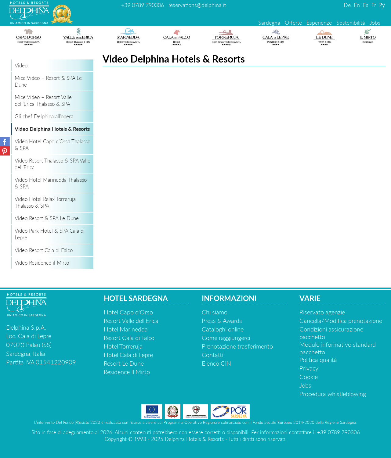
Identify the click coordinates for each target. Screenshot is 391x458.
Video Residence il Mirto (42, 262)
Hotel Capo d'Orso (128, 312)
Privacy (308, 368)
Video (21, 65)
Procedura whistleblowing (332, 393)
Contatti (212, 354)
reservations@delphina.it (197, 5)
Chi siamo (214, 312)
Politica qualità (318, 359)
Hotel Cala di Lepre (128, 354)
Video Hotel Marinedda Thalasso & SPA (51, 183)
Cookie (308, 376)
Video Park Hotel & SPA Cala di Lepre (50, 234)
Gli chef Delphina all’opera (44, 116)
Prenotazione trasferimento (237, 346)
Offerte (293, 22)
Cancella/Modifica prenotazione (340, 320)
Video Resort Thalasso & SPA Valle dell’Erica (52, 163)
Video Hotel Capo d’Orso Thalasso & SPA (52, 144)
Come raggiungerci (226, 337)
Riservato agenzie (322, 312)
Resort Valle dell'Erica (131, 320)
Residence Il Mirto (127, 371)
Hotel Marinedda (126, 329)
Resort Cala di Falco (129, 337)
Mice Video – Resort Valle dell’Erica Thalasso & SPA (43, 100)
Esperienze (319, 22)
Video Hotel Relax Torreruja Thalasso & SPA (45, 202)
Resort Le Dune (124, 363)
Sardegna (269, 22)
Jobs (375, 22)
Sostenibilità (350, 22)
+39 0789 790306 (142, 5)
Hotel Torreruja (123, 346)
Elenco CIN (216, 363)
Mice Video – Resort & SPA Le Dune (48, 81)
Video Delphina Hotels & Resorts (52, 129)
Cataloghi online (223, 329)
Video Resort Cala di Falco (44, 250)
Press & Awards (222, 320)
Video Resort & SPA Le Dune (47, 218)
